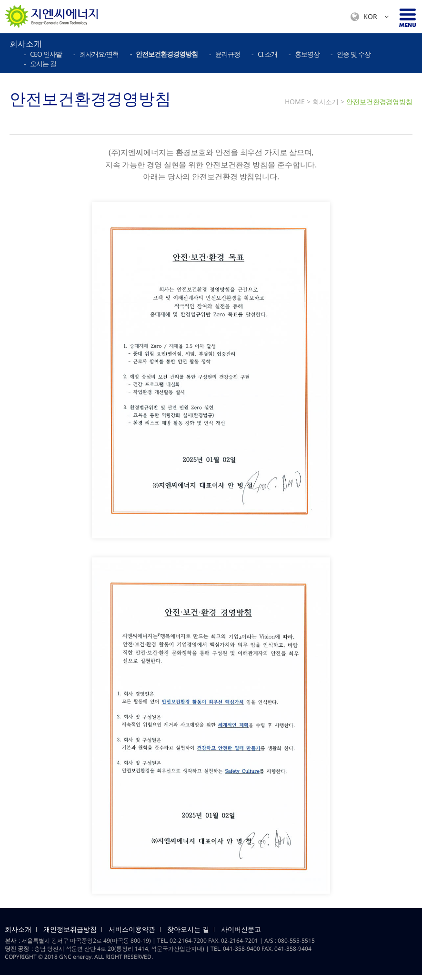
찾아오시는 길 (188, 929)
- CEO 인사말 (43, 53)
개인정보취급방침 (70, 929)
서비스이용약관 (132, 929)
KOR (370, 17)
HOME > (297, 101)
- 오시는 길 (40, 63)
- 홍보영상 (304, 53)
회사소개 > (328, 101)
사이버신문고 (241, 929)
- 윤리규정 (224, 53)
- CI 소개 (264, 53)
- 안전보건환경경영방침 (164, 53)
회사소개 (18, 929)
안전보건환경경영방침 (379, 101)
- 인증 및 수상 (351, 53)
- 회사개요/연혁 (96, 53)
